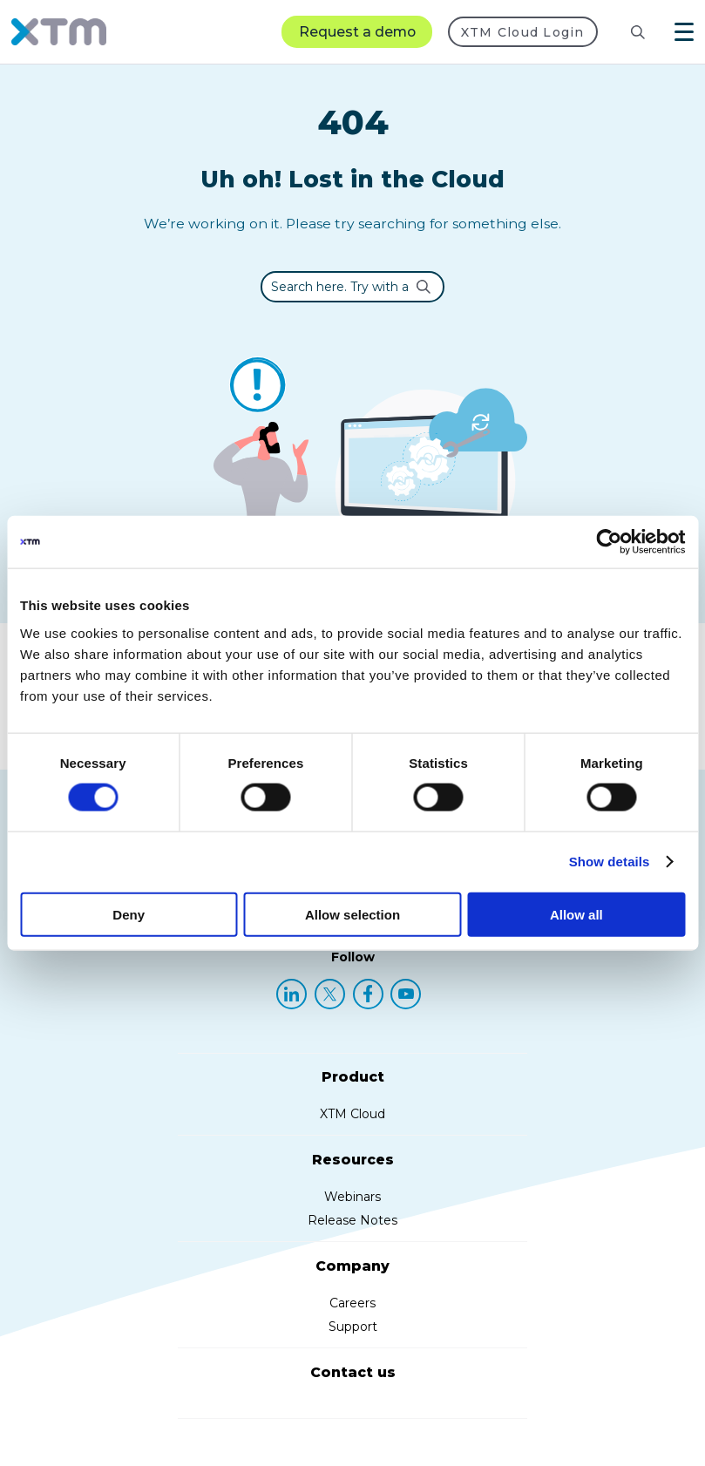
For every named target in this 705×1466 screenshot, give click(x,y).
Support (353, 1326)
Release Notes (352, 1220)
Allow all (576, 913)
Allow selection (352, 913)
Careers (352, 1303)
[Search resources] (624, 32)
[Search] (638, 32)
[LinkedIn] (291, 994)
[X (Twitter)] (330, 994)
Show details (609, 861)
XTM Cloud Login (523, 32)
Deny (128, 913)
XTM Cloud (352, 1114)
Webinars (352, 1197)
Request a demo (357, 32)
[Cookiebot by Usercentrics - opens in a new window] (608, 542)
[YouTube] (405, 994)
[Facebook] (368, 994)
